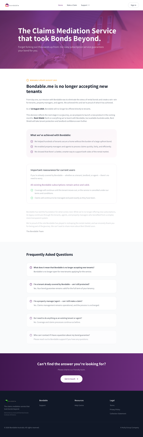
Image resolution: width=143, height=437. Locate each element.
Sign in (133, 5)
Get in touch (71, 380)
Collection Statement (118, 413)
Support (85, 5)
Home (60, 5)
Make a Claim (72, 5)
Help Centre (79, 405)
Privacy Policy (115, 409)
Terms (112, 405)
